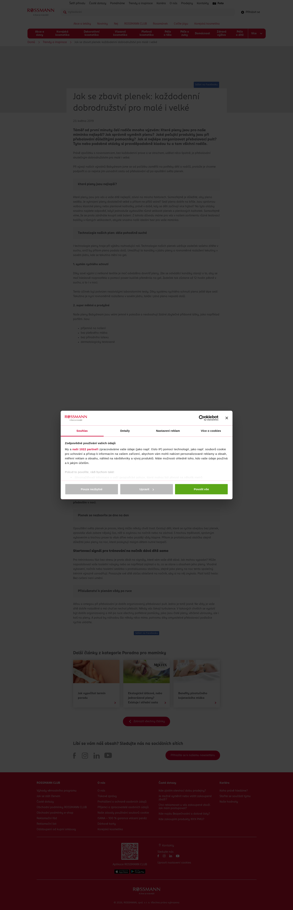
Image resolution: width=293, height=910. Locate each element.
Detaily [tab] (125, 430)
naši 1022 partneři (85, 449)
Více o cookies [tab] (211, 430)
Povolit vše (201, 489)
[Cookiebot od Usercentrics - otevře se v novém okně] (201, 418)
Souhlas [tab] (82, 430)
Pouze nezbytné (91, 489)
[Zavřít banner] (226, 418)
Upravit (146, 489)
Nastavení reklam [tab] (168, 430)
